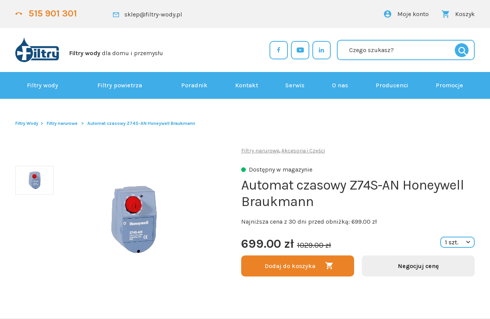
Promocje (449, 85)
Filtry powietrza (119, 85)
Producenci (392, 85)
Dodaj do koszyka (290, 266)
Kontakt (246, 85)
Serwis (294, 85)
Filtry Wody (26, 123)
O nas (340, 85)
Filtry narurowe (62, 123)
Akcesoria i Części (303, 150)
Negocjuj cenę (418, 266)
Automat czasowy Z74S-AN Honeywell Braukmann (141, 123)
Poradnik (194, 85)
